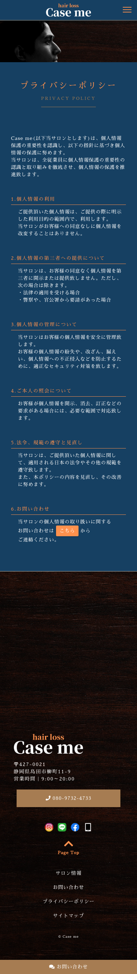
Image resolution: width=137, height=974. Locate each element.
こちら (67, 530)
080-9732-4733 (68, 798)
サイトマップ (68, 915)
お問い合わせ (68, 966)
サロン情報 (69, 873)
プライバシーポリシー (68, 901)
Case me (71, 936)
